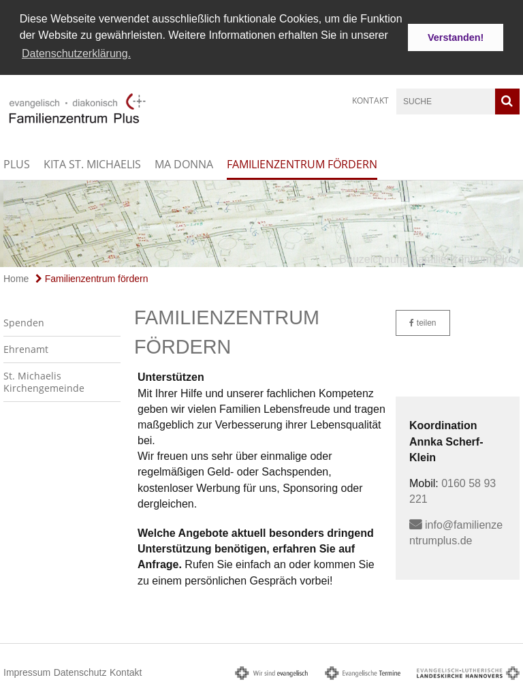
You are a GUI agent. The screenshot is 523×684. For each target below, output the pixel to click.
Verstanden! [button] (456, 37)
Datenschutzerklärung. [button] (76, 53)
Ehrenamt (25, 347)
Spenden (23, 320)
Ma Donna (184, 162)
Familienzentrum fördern (302, 162)
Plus (16, 162)
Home (16, 276)
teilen (422, 321)
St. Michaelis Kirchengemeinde (43, 379)
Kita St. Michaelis (92, 162)
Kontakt (370, 99)
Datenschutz (80, 670)
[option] (261, 222)
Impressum (26, 670)
